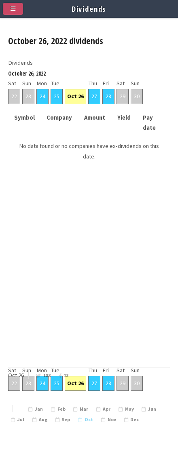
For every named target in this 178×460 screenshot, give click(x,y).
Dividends (89, 9)
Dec (134, 419)
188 (47, 375)
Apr (106, 409)
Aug (43, 419)
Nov (112, 419)
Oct (89, 419)
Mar (84, 409)
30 (137, 96)
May (129, 409)
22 (14, 96)
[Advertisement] (89, 276)
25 (56, 96)
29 (122, 96)
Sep (65, 419)
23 (66, 375)
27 (94, 96)
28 (108, 96)
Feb (61, 409)
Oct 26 (75, 96)
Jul (20, 419)
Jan (39, 409)
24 (42, 96)
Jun (152, 409)
